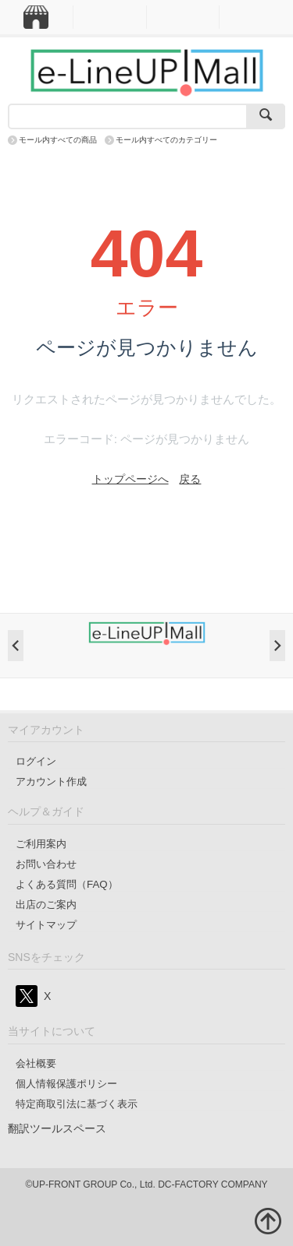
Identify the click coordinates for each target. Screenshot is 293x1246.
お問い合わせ (46, 864)
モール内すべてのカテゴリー (166, 140)
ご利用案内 (41, 844)
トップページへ (130, 479)
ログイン (36, 761)
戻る (190, 479)
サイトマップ (46, 925)
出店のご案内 (46, 904)
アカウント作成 (51, 781)
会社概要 (36, 1063)
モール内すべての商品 (58, 140)
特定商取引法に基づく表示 (77, 1104)
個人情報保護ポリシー (66, 1083)
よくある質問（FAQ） (67, 884)
